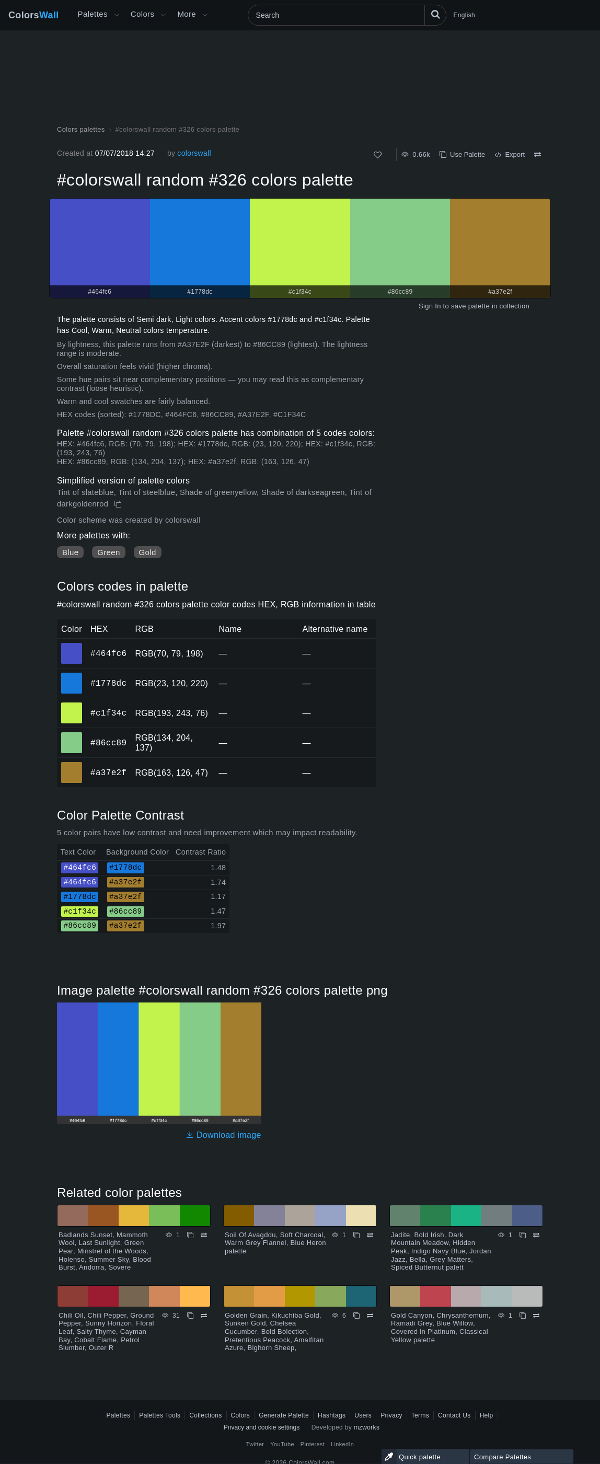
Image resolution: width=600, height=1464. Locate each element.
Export (509, 154)
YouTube (282, 1444)
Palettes (93, 13)
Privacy (391, 1415)
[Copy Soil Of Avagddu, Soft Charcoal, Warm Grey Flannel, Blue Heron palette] (356, 1235)
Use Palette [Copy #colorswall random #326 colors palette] (462, 154)
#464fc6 (108, 653)
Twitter (255, 1444)
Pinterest (313, 1444)
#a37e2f (108, 772)
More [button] (186, 13)
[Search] (347, 15)
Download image (223, 1135)
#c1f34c (108, 713)
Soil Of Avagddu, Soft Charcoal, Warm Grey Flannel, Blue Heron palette (275, 1243)
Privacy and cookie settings (261, 1427)
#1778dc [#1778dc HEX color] (72, 676)
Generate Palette (284, 1415)
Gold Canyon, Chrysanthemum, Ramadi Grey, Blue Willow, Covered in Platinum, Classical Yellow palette (441, 1327)
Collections (205, 1415)
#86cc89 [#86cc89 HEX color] (72, 735)
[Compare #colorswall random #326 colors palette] (538, 155)
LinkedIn (342, 1444)
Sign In (430, 306)
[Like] (378, 155)
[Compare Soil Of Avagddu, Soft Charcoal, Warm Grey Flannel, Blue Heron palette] (370, 1235)
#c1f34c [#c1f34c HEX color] (72, 705)
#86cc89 (108, 742)
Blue (70, 552)
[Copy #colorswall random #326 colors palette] (119, 504)
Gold (147, 552)
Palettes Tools (159, 1415)
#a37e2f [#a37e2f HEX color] (72, 765)
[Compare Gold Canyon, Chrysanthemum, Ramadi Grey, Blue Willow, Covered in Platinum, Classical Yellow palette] (536, 1315)
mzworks (367, 1427)
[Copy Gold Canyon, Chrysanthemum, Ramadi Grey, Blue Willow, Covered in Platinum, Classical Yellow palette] (522, 1315)
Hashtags (331, 1415)
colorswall (194, 153)
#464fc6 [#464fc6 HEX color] (72, 646)
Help (486, 1415)
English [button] (464, 15)
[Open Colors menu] (163, 15)
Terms (420, 1415)
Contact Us (454, 1415)
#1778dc (108, 683)
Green (108, 552)
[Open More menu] (116, 15)
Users (363, 1415)
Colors (33, 15)
